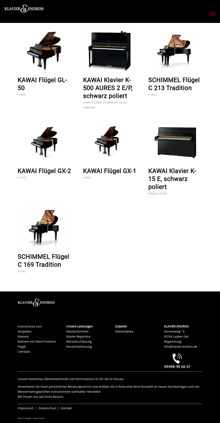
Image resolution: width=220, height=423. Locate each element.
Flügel (22, 94)
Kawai (86, 102)
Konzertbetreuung (79, 346)
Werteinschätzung (79, 341)
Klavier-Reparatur (78, 336)
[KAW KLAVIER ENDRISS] (40, 302)
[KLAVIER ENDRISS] (35, 13)
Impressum (26, 408)
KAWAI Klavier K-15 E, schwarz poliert (172, 179)
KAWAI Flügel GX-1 (109, 171)
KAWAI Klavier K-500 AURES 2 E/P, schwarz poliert (107, 88)
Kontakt (66, 408)
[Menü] (211, 14)
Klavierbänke (124, 331)
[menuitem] (211, 14)
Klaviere (96, 102)
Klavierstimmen (77, 331)
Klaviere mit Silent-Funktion (37, 341)
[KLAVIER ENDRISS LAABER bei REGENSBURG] (183, 360)
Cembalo (24, 351)
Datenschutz (47, 408)
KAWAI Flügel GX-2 (44, 171)
